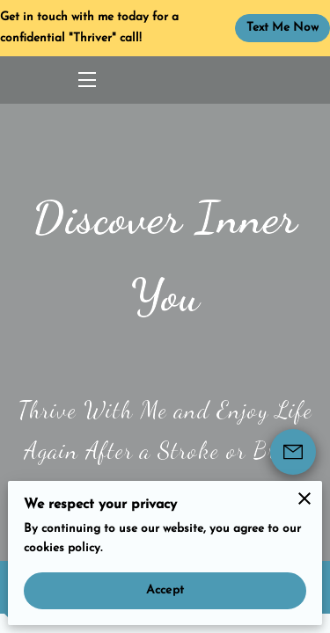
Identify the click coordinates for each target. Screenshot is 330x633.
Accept (165, 590)
